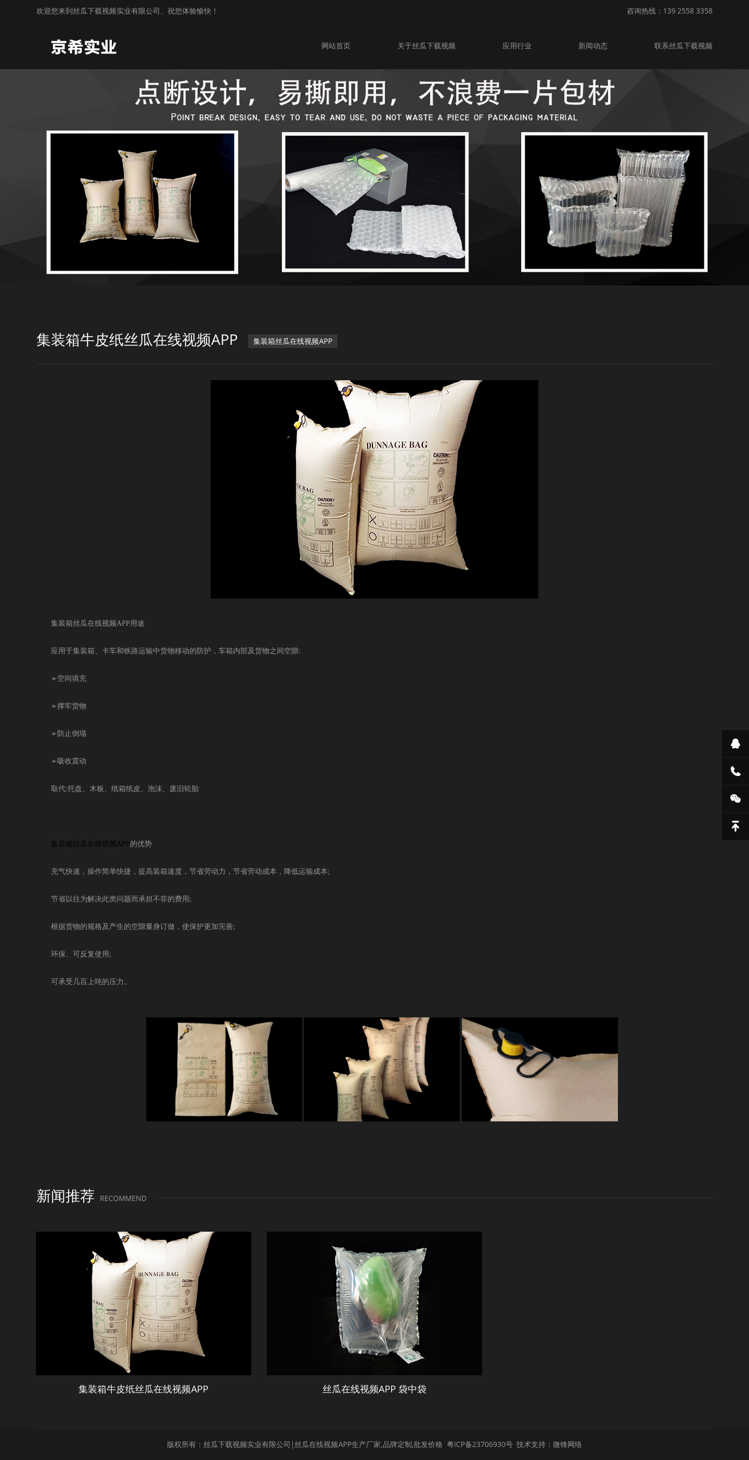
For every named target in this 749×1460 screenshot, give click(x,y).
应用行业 (517, 45)
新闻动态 (593, 45)
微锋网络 (567, 1444)
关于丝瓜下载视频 (426, 45)
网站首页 (336, 45)
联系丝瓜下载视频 (683, 45)
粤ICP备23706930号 (480, 1444)
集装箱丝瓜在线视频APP (292, 341)
